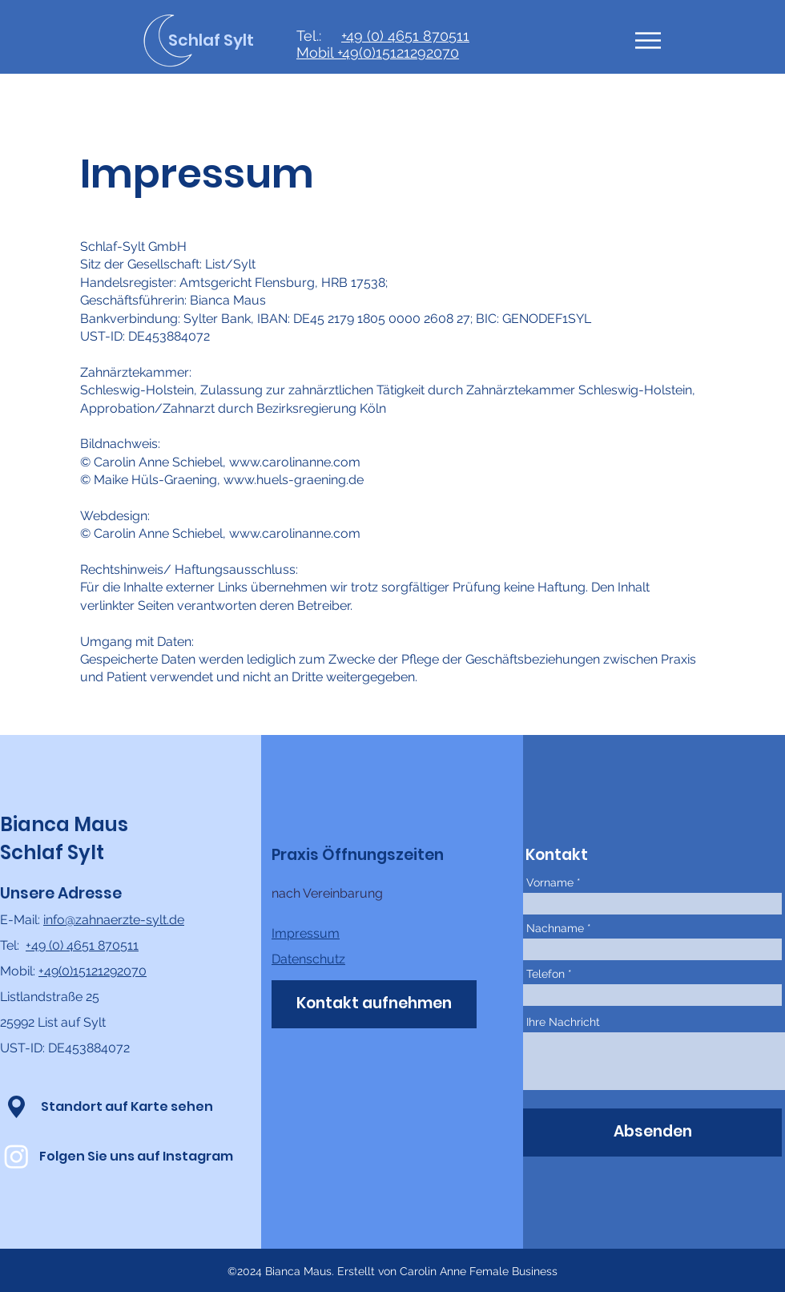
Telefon (545, 973)
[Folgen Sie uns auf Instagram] (136, 1157)
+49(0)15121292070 (398, 52)
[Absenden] (652, 1132)
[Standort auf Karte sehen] (127, 1107)
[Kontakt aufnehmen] (374, 1004)
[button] (648, 40)
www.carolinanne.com (294, 462)
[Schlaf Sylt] (227, 40)
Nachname (555, 928)
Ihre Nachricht (563, 1022)
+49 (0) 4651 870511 (405, 35)
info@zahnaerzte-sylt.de (113, 919)
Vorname (550, 882)
